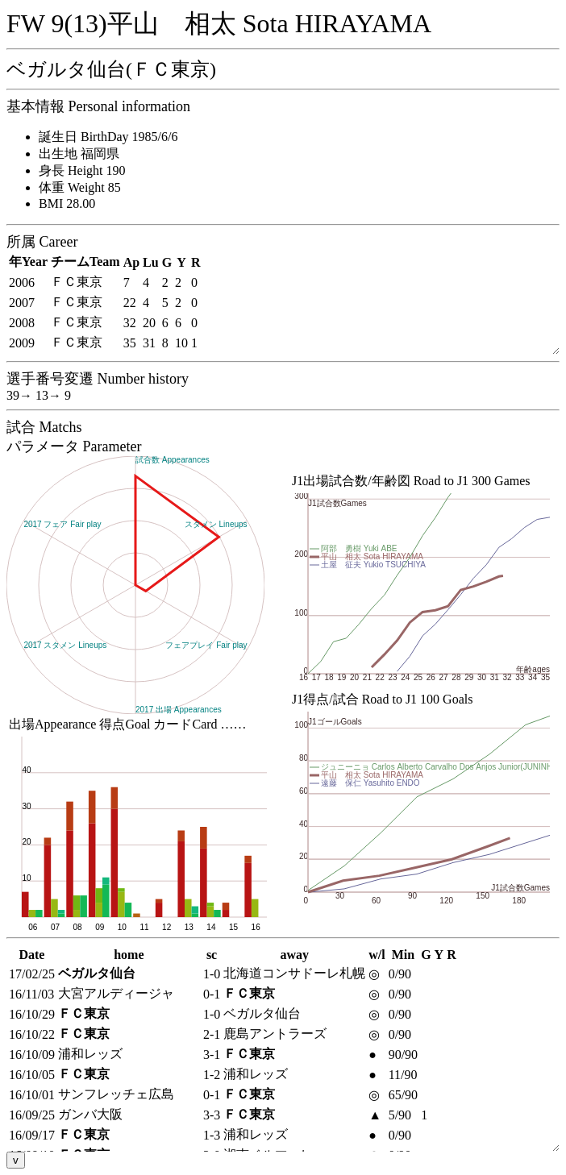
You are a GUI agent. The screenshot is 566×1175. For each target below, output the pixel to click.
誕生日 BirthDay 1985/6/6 (108, 136)
